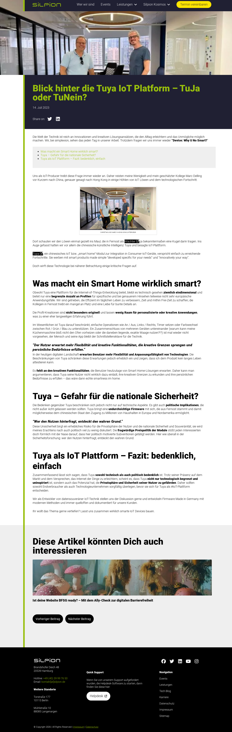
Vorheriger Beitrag (48, 619)
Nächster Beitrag (79, 619)
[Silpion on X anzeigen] (172, 661)
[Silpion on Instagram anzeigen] (196, 661)
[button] (47, 4)
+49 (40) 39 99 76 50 (55, 678)
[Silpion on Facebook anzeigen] (163, 661)
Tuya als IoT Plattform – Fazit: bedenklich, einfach (73, 158)
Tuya (38, 253)
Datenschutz (92, 727)
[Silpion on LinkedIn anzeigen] (180, 661)
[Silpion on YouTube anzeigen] (188, 661)
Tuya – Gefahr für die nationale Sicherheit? (68, 155)
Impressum (78, 727)
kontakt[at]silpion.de (53, 681)
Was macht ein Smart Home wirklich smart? (69, 151)
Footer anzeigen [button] (11, 15)
